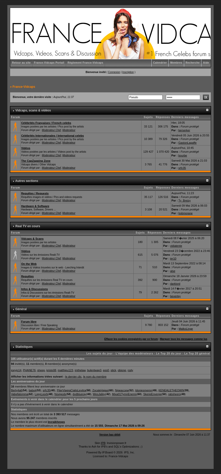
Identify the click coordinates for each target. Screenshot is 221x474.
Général (21, 309)
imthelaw (80, 370)
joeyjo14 (16, 370)
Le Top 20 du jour (169, 353)
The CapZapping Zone (36, 160)
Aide (206, 62)
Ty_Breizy (184, 200)
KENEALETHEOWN (171, 390)
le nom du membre (94, 376)
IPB (103, 442)
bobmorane (186, 213)
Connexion (114, 72)
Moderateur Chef (51, 130)
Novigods (60, 394)
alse (172, 270)
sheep (41, 370)
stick (113, 370)
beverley (175, 296)
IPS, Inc (129, 452)
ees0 (106, 370)
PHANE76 (29, 370)
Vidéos (25, 148)
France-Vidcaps (23, 87)
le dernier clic (73, 376)
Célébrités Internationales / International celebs (52, 135)
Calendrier (160, 62)
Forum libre (29, 321)
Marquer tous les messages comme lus (183, 339)
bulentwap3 (94, 370)
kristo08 (51, 370)
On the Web (29, 263)
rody (130, 370)
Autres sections (26, 181)
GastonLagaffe (187, 142)
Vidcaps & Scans (32, 238)
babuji (32, 390)
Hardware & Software (35, 206)
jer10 (173, 258)
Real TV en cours (27, 226)
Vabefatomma (19, 394)
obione (122, 370)
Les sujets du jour (99, 353)
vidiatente (176, 245)
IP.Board (107, 452)
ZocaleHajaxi (100, 390)
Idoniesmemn (143, 390)
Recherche (193, 62)
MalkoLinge (186, 328)
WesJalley (99, 394)
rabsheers (174, 394)
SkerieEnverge (152, 394)
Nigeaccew (122, 390)
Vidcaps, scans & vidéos (33, 110)
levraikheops (56, 421)
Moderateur (68, 130)
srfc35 (182, 167)
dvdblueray (79, 394)
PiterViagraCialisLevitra (71, 390)
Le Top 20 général (197, 353)
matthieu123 (65, 370)
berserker (184, 130)
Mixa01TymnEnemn (124, 394)
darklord (175, 283)
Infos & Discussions (34, 289)
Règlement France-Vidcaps (85, 62)
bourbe (182, 155)
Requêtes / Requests (35, 193)
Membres (176, 62)
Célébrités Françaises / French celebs (46, 122)
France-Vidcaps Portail (49, 62)
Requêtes (27, 276)
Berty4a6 (16, 390)
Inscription (128, 72)
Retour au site (21, 62)
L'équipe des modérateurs (134, 353)
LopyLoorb (41, 394)
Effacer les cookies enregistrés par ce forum (131, 339)
